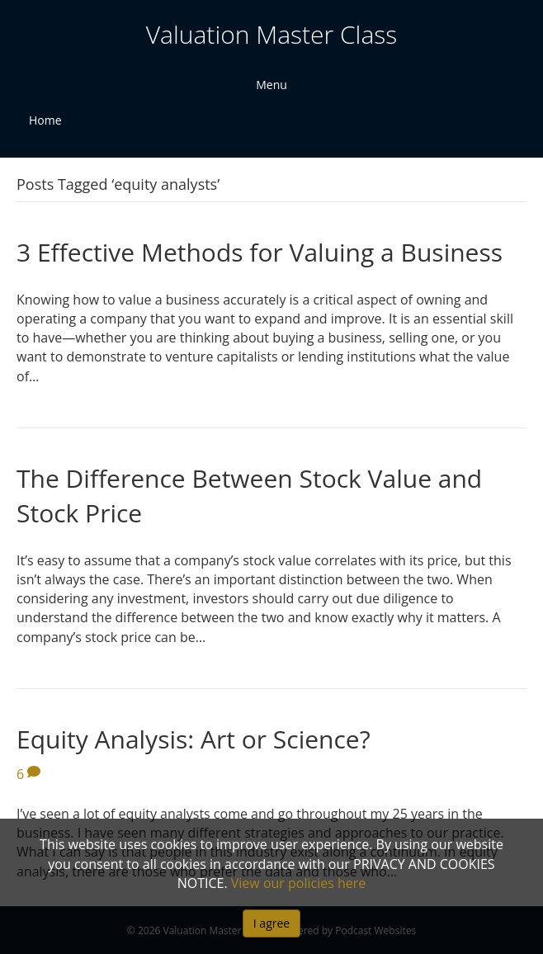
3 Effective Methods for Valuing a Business (260, 252)
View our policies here (298, 883)
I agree (271, 923)
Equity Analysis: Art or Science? (194, 739)
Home (45, 120)
